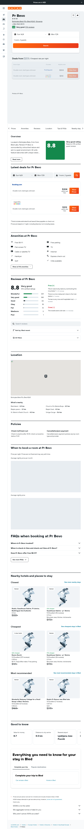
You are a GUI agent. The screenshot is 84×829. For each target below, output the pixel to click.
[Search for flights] (4, 15)
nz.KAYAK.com (15, 825)
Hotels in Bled (51, 780)
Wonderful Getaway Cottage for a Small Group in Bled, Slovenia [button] (26, 700)
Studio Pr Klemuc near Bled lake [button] (58, 699)
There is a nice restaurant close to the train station (62, 295)
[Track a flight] (4, 39)
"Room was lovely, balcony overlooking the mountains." (62, 290)
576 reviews (29, 27)
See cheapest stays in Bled (71, 626)
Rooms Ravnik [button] (17, 655)
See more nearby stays (72, 582)
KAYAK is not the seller (47, 805)
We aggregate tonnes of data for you (47, 809)
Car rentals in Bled (22, 780)
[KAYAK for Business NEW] (4, 44)
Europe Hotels (32, 825)
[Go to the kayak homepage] (15, 8)
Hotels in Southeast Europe (61, 825)
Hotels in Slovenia (44, 825)
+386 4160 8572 (18, 24)
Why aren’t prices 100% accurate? (47, 813)
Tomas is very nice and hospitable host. (62, 300)
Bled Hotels (14, 827)
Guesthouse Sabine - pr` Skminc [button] (58, 611)
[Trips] (4, 50)
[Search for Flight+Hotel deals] (4, 28)
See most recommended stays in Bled (67, 673)
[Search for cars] (4, 24)
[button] (81, 2)
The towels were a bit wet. (60, 311)
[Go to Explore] (4, 35)
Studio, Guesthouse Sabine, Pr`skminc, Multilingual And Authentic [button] (26, 610)
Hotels (24, 825)
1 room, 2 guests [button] (20, 40)
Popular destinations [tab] (38, 767)
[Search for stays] (4, 19)
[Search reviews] (48, 323)
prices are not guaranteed (54, 799)
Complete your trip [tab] (21, 767)
